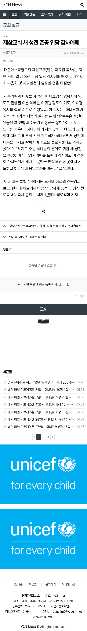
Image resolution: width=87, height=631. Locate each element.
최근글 (7, 372)
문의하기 (51, 584)
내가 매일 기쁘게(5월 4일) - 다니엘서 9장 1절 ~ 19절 (39, 404)
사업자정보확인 (60, 606)
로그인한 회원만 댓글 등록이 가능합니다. (43, 284)
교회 (14, 14)
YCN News (12, 5)
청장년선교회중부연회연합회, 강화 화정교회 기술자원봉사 (45, 226)
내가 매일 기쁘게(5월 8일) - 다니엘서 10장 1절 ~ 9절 (39, 390)
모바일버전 (68, 584)
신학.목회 (65, 14)
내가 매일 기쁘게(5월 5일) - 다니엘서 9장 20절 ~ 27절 (39, 397)
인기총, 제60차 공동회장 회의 (28, 237)
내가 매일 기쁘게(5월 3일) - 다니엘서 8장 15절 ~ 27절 (39, 412)
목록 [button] (79, 296)
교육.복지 (47, 14)
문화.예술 (29, 14)
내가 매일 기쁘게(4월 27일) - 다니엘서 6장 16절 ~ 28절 (39, 427)
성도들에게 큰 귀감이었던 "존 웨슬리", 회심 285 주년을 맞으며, (39, 382)
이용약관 (17, 584)
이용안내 (34, 584)
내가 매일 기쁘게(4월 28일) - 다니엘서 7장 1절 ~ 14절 (39, 419)
